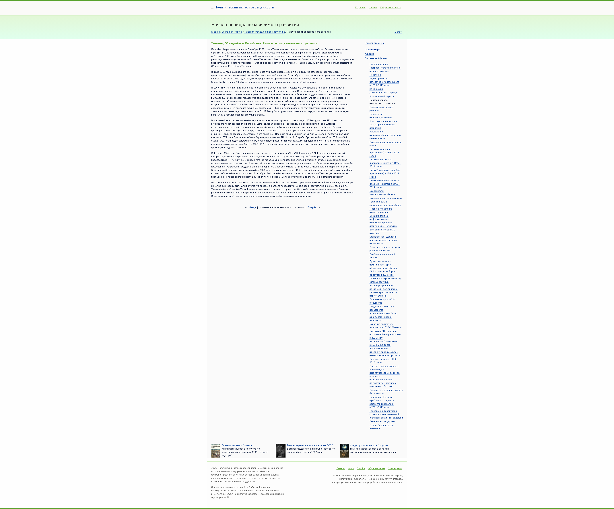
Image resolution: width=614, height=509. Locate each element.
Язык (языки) (376, 88)
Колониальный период (381, 96)
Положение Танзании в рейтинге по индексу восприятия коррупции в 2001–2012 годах (381, 402)
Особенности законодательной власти (382, 192)
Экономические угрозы (382, 421)
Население (375, 74)
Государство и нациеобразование (380, 116)
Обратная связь (390, 7)
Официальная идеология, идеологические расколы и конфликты (383, 240)
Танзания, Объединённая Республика (264, 31)
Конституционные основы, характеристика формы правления (383, 125)
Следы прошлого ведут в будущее (369, 445)
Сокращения (395, 468)
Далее (398, 31)
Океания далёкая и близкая (237, 445)
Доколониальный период (383, 92)
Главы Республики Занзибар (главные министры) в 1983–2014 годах (384, 184)
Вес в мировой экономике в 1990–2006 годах (383, 343)
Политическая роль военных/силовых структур (385, 280)
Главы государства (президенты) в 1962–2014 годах (384, 152)
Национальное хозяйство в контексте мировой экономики (383, 317)
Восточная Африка (232, 31)
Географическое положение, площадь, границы (385, 69)
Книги (373, 7)
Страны (360, 7)
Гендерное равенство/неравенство (381, 308)
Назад (252, 207)
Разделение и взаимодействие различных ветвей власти (385, 135)
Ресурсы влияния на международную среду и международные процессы (384, 352)
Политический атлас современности (244, 7)
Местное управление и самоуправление (380, 210)
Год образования (378, 64)
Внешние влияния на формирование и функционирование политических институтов (383, 221)
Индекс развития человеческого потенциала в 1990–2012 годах (384, 82)
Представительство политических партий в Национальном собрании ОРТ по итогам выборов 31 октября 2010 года (383, 268)
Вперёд (312, 207)
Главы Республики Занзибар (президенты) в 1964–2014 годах (384, 173)
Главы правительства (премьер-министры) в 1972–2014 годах (385, 163)
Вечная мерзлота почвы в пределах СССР (310, 445)
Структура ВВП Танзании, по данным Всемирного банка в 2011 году (385, 334)
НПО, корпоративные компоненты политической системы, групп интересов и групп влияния (383, 290)
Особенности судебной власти (385, 198)
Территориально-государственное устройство (385, 203)
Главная (215, 31)
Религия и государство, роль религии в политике (384, 249)
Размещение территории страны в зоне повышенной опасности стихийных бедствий (386, 414)
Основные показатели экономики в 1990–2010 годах (386, 325)
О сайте (361, 468)
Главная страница (374, 43)
